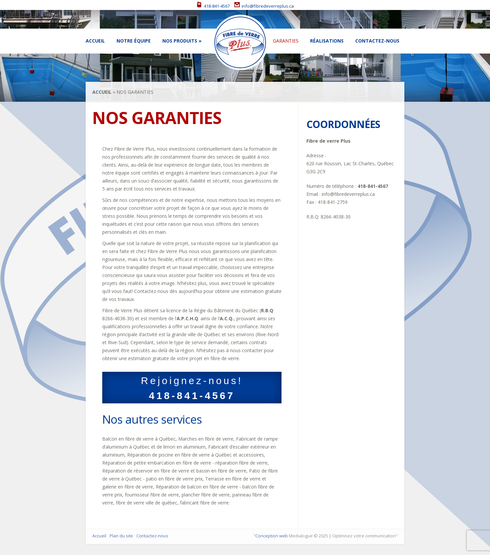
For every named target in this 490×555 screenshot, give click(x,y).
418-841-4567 (213, 6)
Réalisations (327, 41)
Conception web (271, 536)
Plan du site (121, 536)
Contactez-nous (377, 41)
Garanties (285, 41)
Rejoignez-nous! (192, 388)
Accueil (95, 41)
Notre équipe (134, 41)
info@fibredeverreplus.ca (264, 6)
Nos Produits (179, 41)
